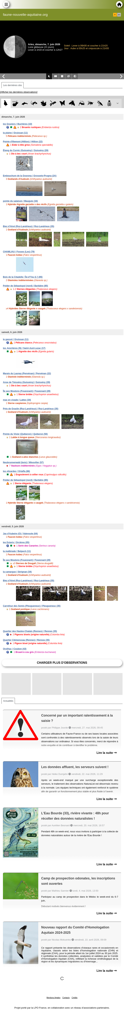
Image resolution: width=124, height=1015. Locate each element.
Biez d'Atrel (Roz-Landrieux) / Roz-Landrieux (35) (28, 226)
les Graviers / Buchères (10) (17, 124)
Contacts (66, 998)
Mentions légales (53, 998)
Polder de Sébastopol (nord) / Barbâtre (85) (25, 286)
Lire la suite (107, 752)
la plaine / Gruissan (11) (15, 133)
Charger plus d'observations (62, 662)
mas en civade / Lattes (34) (17, 400)
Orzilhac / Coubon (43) (14, 649)
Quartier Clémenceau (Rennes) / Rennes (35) (26, 640)
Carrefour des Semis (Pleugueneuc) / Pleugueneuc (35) (32, 606)
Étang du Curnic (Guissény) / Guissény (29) (25, 150)
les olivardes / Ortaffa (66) (16, 471)
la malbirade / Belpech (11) (17, 551)
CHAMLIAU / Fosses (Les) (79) (19, 251)
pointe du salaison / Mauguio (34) (20, 201)
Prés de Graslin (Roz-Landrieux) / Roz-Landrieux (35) (30, 408)
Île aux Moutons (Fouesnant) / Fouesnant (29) (26, 391)
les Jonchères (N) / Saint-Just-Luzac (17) (24, 348)
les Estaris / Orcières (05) (16, 542)
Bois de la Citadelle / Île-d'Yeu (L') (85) (22, 277)
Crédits (74, 998)
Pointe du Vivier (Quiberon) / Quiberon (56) (25, 434)
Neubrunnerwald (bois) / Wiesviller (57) (23, 462)
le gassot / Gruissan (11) (16, 339)
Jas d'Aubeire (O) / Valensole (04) (20, 533)
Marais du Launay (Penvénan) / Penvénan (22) (27, 373)
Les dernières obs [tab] (12, 85)
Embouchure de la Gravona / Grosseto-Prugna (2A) (29, 175)
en (119, 15)
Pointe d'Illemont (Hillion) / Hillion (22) (23, 141)
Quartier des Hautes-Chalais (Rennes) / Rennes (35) (30, 631)
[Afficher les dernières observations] (18, 92)
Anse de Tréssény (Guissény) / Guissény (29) (26, 382)
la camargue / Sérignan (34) (17, 572)
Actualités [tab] (8, 700)
